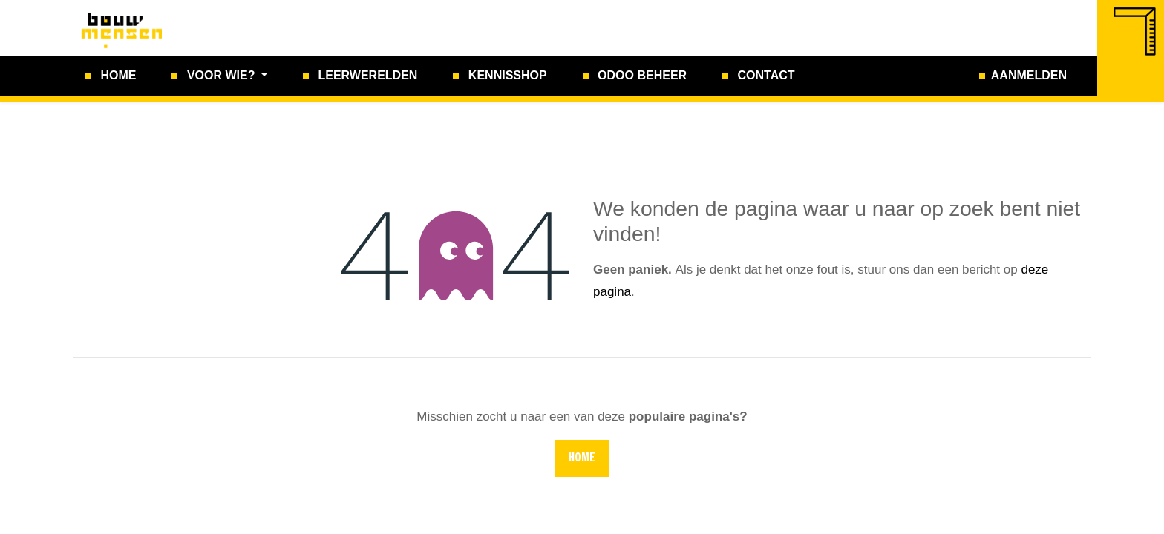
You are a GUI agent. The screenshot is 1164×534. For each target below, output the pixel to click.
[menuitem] (110, 76)
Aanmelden (1029, 75)
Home (582, 458)
